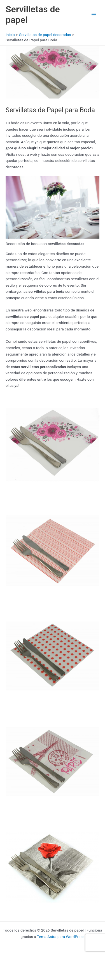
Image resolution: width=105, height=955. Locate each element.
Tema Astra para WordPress (61, 936)
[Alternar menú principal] (94, 14)
